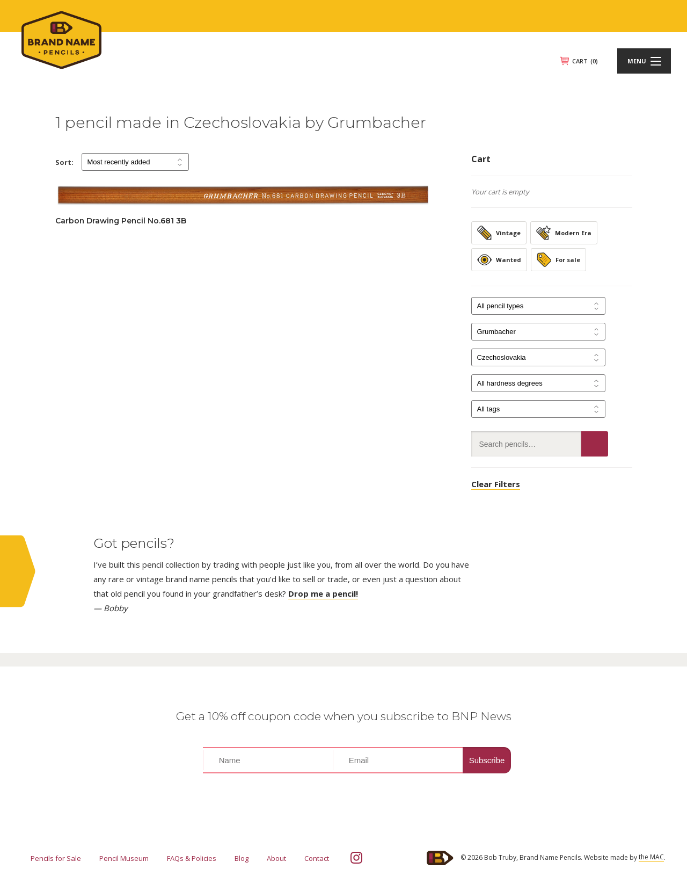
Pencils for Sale (56, 858)
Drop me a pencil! (323, 593)
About (276, 858)
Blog (242, 858)
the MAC (651, 856)
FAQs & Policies (191, 858)
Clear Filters (495, 484)
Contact (316, 858)
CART (585, 61)
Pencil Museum (124, 858)
